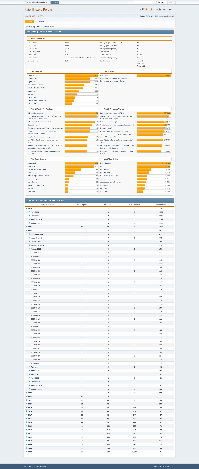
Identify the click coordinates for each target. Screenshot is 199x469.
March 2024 (35, 382)
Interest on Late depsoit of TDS (39, 122)
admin (102, 166)
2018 (30, 411)
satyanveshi (32, 91)
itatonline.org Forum (38, 9)
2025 (30, 227)
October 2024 (36, 242)
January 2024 (36, 389)
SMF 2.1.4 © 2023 (29, 466)
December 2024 (37, 234)
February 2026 (36, 219)
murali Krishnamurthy (36, 185)
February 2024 (36, 385)
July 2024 (34, 367)
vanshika (140, 55)
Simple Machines (40, 466)
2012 (30, 433)
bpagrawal (32, 78)
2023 (30, 393)
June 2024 (35, 371)
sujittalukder (32, 182)
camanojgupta (33, 97)
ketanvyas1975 (33, 191)
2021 (30, 400)
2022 (30, 396)
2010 (30, 441)
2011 (30, 437)
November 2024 (37, 238)
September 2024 (37, 245)
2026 (30, 208)
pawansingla (32, 75)
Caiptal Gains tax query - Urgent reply (42, 137)
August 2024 (36, 249)
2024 (30, 231)
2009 (30, 444)
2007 (30, 452)
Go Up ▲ (173, 466)
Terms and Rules (164, 466)
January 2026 (36, 223)
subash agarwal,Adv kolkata (38, 100)
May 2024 (34, 374)
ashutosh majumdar (35, 85)
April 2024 (35, 378)
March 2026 (35, 216)
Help (155, 466)
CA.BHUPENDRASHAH (37, 88)
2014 (30, 426)
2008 (30, 448)
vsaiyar (30, 94)
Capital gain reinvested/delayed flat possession (45, 128)
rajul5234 (31, 82)
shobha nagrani (34, 179)
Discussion (104, 75)
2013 (30, 430)
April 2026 (35, 212)
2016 (30, 419)
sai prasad (32, 103)
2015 (30, 422)
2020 (30, 404)
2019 (30, 408)
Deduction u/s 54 (34, 125)
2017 (30, 415)
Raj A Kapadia (105, 163)
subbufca (103, 191)
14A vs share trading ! (36, 113)
